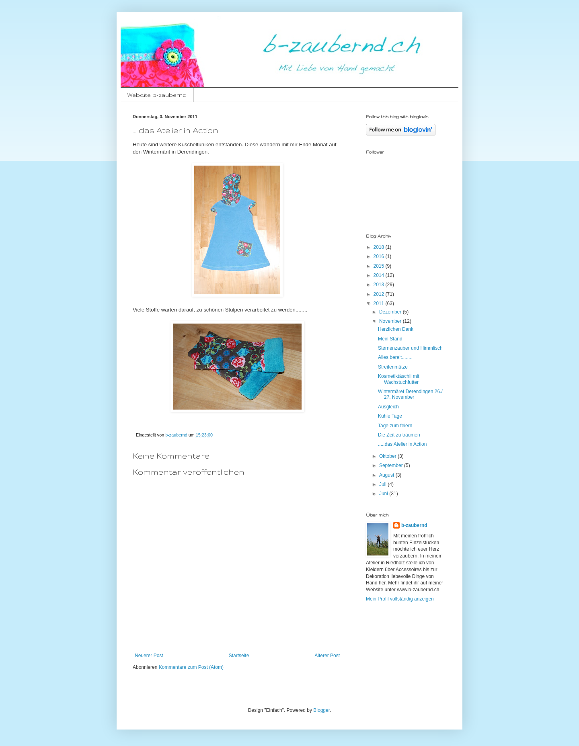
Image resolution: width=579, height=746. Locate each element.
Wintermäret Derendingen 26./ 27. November (410, 394)
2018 (380, 247)
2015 (380, 266)
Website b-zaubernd (157, 95)
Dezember (391, 312)
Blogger (321, 710)
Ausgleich (388, 407)
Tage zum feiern (395, 425)
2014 (380, 275)
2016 (380, 256)
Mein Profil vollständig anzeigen (400, 599)
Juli (383, 484)
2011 (380, 303)
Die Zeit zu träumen (399, 435)
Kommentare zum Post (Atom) (191, 667)
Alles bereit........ (395, 357)
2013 (380, 284)
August (387, 475)
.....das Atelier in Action (402, 444)
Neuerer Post (149, 655)
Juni (384, 493)
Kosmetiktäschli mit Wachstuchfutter (398, 379)
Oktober (388, 456)
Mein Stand (390, 339)
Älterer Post (327, 655)
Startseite (239, 655)
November (391, 321)
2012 (380, 294)
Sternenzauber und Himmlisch (410, 348)
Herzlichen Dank (395, 329)
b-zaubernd (414, 525)
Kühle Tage (390, 416)
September (391, 465)
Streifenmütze (393, 367)
